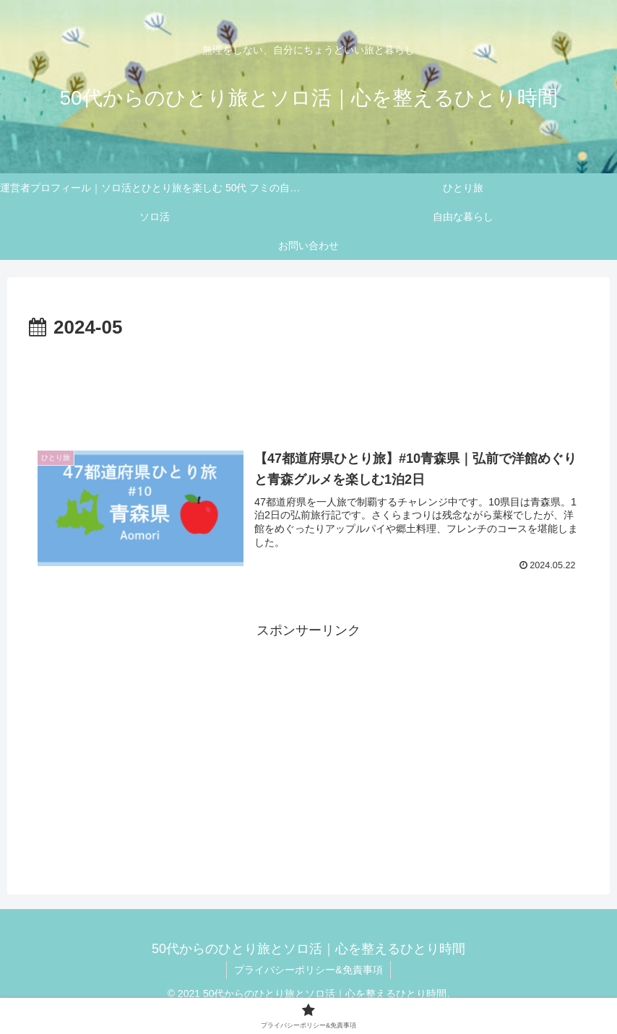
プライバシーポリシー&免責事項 (308, 970)
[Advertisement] (308, 384)
